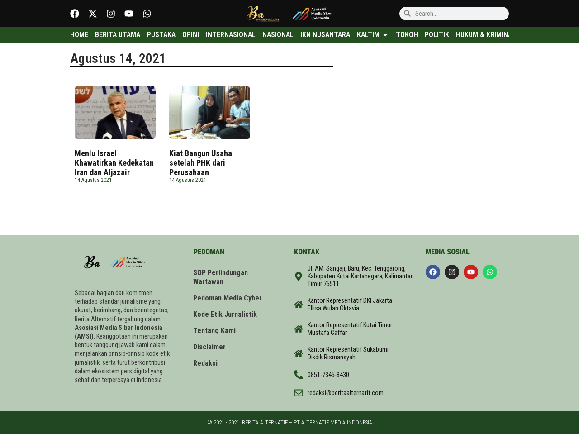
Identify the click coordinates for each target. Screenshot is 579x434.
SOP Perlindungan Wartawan (221, 277)
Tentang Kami (215, 330)
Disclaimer (210, 347)
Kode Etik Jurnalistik (225, 314)
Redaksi (206, 363)
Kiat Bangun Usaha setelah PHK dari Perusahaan (200, 162)
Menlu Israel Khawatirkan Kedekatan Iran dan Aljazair (114, 162)
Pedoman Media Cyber (228, 298)
